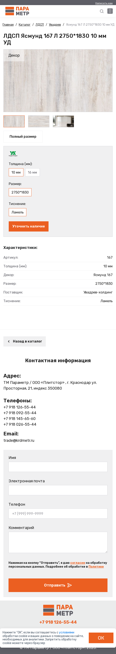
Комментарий (21, 527)
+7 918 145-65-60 (19, 418)
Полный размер (23, 137)
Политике (96, 566)
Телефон (17, 504)
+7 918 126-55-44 (19, 407)
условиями (66, 632)
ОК (101, 638)
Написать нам (104, 3)
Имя (12, 457)
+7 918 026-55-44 (19, 424)
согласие (77, 563)
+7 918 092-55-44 (19, 413)
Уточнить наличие (28, 226)
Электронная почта (27, 481)
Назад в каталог (24, 341)
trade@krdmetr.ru (18, 440)
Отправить (58, 585)
